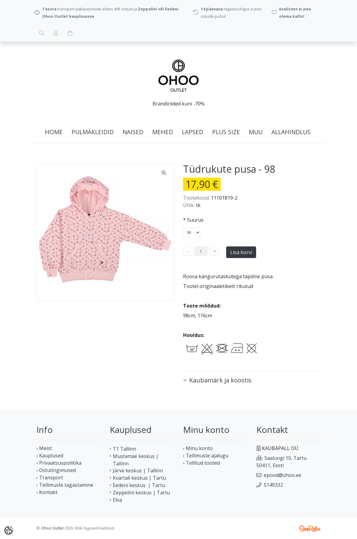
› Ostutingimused (56, 470)
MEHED (162, 132)
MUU (256, 132)
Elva (117, 500)
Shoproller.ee (310, 529)
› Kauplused (49, 455)
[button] (252, 380)
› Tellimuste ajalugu (205, 455)
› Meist (44, 448)
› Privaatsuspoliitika (59, 463)
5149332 (273, 485)
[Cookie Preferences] (8, 530)
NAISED (133, 132)
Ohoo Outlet (52, 528)
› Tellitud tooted (201, 463)
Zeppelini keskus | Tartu (141, 492)
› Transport (49, 477)
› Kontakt (46, 492)
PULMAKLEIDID (93, 132)
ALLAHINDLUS (291, 132)
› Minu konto (198, 448)
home (54, 132)
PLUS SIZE (226, 132)
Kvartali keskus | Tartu (139, 477)
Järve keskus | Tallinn (138, 470)
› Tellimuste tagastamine (64, 485)
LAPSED (192, 132)
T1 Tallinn (124, 448)
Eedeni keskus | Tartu (139, 485)
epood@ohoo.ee (282, 475)
